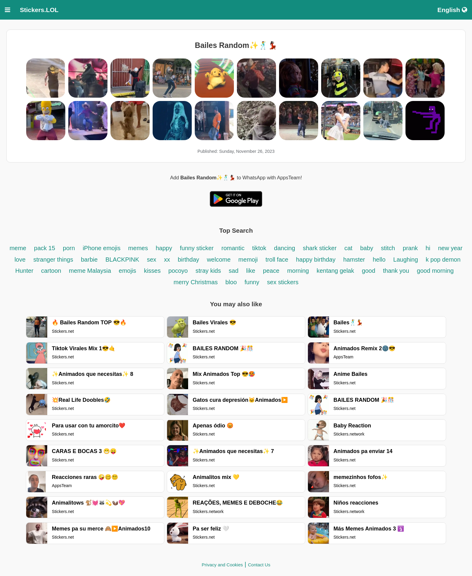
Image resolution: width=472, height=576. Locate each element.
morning (299, 270)
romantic (234, 248)
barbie (89, 259)
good (368, 270)
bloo (231, 282)
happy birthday (315, 259)
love (20, 259)
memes (138, 248)
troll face (278, 259)
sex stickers (282, 282)
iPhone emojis (102, 248)
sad (233, 270)
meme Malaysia (90, 270)
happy (164, 248)
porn (69, 248)
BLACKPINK (123, 259)
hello (379, 259)
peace (271, 270)
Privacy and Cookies (222, 564)
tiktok (259, 248)
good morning (435, 270)
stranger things (53, 259)
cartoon (52, 270)
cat (348, 248)
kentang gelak (335, 270)
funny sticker (197, 248)
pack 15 (44, 248)
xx (167, 259)
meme (18, 248)
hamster (354, 259)
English (452, 9)
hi (428, 248)
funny (251, 282)
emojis (127, 270)
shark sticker (320, 248)
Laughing (406, 259)
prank (410, 248)
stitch (388, 248)
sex (152, 259)
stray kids (208, 270)
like (250, 270)
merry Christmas (196, 282)
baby (366, 248)
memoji (248, 259)
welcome (219, 259)
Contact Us (259, 564)
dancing (285, 248)
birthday (189, 259)
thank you (396, 270)
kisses (153, 270)
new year (450, 248)
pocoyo (178, 270)
